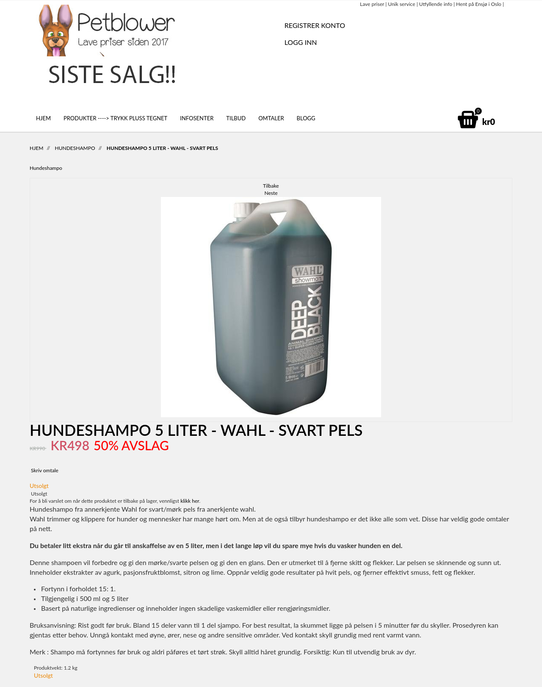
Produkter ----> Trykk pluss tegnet (115, 118)
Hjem (43, 118)
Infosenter (196, 118)
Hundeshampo (75, 148)
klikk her (189, 501)
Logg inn (301, 42)
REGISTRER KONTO (315, 25)
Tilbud (236, 118)
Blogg (306, 118)
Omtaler (271, 118)
